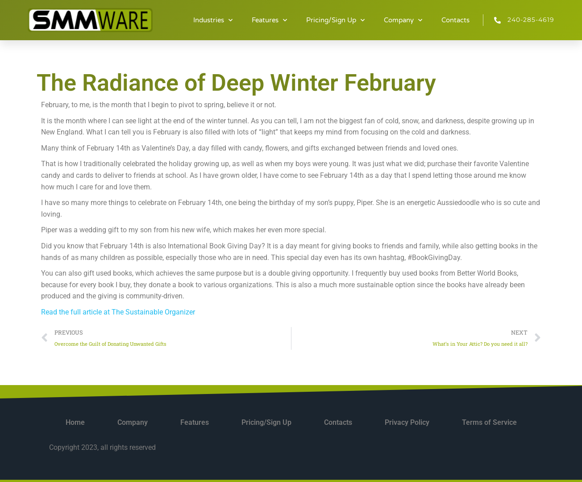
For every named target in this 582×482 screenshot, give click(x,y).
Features (269, 20)
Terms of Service (489, 422)
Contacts (455, 20)
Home (75, 422)
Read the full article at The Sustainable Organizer (118, 312)
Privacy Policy (407, 422)
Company (403, 20)
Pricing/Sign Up (335, 20)
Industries (213, 20)
